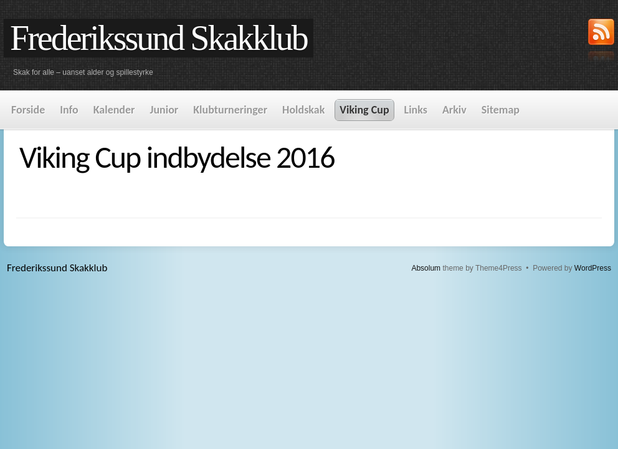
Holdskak (303, 110)
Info (69, 110)
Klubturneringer (230, 110)
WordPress (592, 268)
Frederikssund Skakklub (158, 38)
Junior (164, 110)
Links (415, 110)
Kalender (114, 110)
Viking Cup (364, 110)
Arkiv (454, 110)
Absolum (425, 268)
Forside (28, 110)
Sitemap (501, 110)
